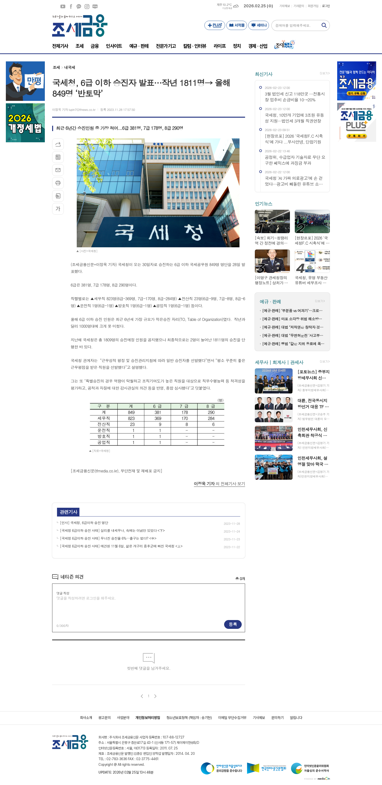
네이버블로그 (95, 6)
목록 (58, 157)
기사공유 (58, 144)
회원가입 (313, 6)
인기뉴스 (263, 203)
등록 (233, 624)
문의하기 (277, 718)
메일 (58, 170)
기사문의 (299, 6)
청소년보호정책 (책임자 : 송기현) (189, 718)
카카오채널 (79, 6)
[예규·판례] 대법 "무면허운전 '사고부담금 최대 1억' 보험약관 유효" (293, 335)
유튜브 (63, 6)
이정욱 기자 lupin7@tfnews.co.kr (73, 109)
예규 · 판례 (270, 301)
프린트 (58, 183)
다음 (155, 696)
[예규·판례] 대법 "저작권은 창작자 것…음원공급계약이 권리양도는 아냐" (293, 327)
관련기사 (68, 511)
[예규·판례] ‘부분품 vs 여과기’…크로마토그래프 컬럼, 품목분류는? (293, 310)
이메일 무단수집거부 (232, 718)
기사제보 (284, 6)
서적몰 (236, 25)
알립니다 (296, 718)
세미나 (258, 25)
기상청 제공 (227, 8)
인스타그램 (87, 6)
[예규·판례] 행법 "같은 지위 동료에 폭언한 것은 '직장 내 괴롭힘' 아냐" (293, 343)
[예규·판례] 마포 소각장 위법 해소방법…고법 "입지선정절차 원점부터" (293, 318)
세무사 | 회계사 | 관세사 (279, 362)
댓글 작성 (63, 593)
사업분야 (123, 718)
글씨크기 (58, 209)
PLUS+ (214, 25)
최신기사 (263, 74)
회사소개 (86, 718)
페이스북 (71, 6)
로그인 (326, 6)
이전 (142, 696)
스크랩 (58, 196)
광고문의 (104, 718)
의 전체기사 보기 (219, 484)
